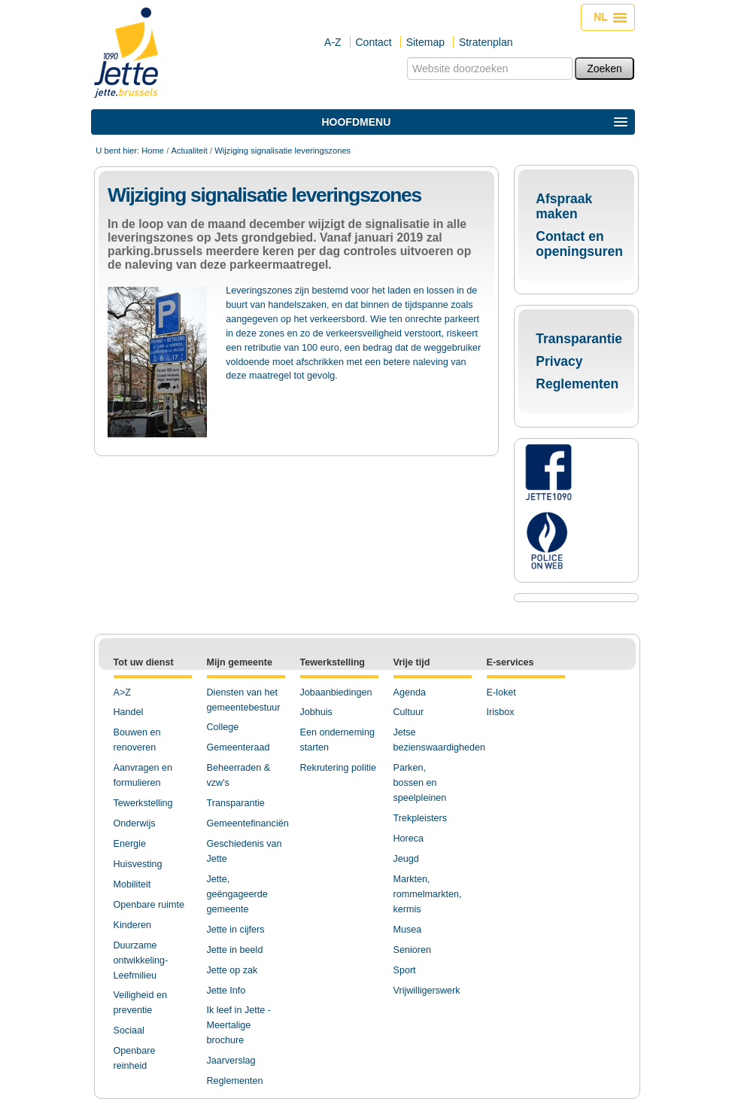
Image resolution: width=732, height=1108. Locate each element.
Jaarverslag (231, 1060)
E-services (510, 662)
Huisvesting (138, 864)
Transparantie (579, 338)
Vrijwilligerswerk (426, 990)
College (223, 727)
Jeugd (406, 859)
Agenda (409, 692)
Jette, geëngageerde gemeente (237, 894)
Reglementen (577, 383)
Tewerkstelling (143, 803)
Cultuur (408, 712)
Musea (407, 929)
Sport (404, 970)
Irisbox (501, 712)
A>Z (122, 692)
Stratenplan (486, 42)
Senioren (412, 950)
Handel (129, 712)
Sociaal (129, 1030)
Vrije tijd (411, 662)
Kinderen (132, 925)
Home (152, 150)
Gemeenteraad (238, 747)
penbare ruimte (152, 904)
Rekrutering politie (338, 768)
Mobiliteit (132, 884)
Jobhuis (316, 712)
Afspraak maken (564, 206)
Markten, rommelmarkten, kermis (427, 894)
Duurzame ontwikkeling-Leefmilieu (141, 960)
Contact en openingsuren (579, 244)
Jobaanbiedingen (336, 692)
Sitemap (425, 42)
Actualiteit (189, 150)
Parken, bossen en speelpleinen (420, 783)
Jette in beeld (235, 950)
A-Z (333, 42)
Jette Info (226, 990)
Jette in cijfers (236, 929)
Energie (130, 844)
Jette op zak (232, 970)
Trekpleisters (420, 818)
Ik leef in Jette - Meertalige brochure (239, 1025)
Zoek (406, 56)
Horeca (408, 838)
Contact (374, 42)
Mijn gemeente (239, 662)
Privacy (559, 361)
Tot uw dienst (144, 662)
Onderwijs (135, 823)
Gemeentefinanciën (248, 823)
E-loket (501, 692)
